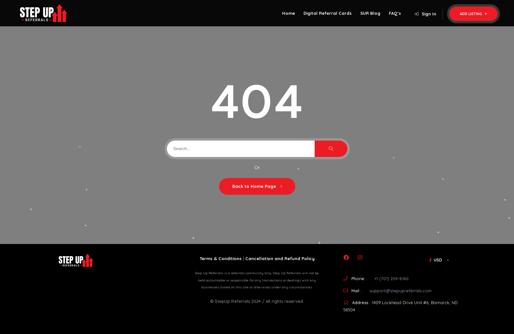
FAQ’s (395, 13)
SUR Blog (370, 13)
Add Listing (473, 13)
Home (288, 13)
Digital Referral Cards (327, 13)
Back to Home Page (257, 186)
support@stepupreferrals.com (400, 290)
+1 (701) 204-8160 (391, 278)
